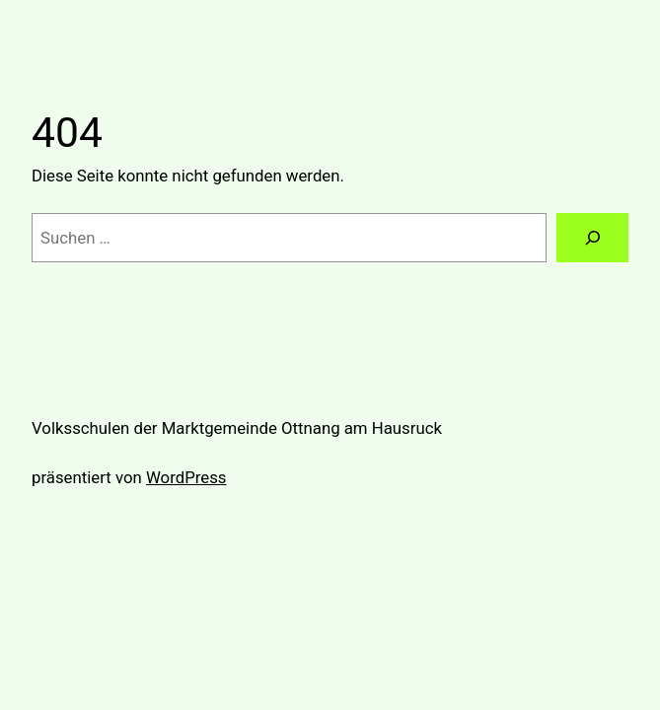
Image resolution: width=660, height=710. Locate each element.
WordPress (186, 477)
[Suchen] (592, 237)
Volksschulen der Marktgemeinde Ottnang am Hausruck (237, 428)
